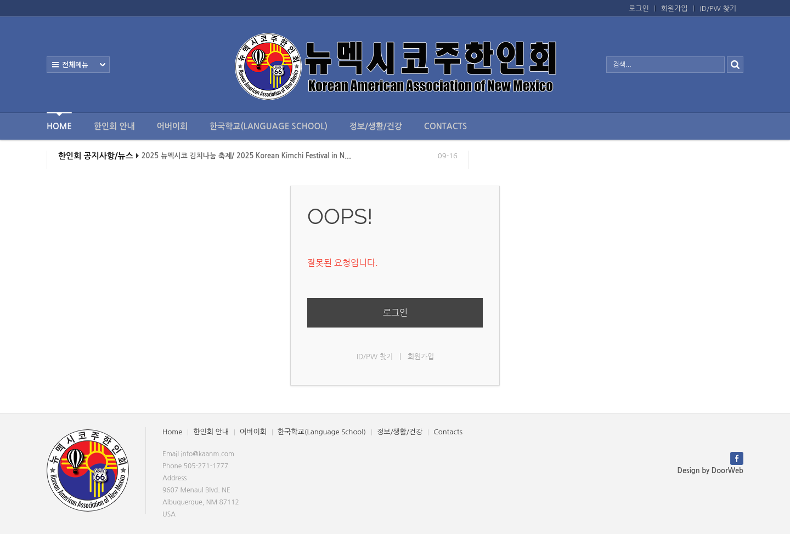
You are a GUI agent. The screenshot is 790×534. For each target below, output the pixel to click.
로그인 (639, 8)
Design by (710, 470)
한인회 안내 (114, 126)
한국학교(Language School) (269, 126)
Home (59, 121)
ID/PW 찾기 (718, 8)
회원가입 (674, 8)
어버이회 (172, 126)
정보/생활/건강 (375, 126)
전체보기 (78, 64)
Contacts (445, 126)
